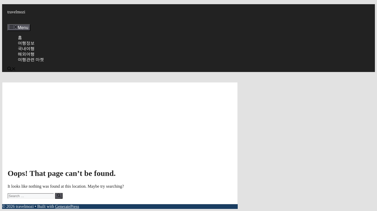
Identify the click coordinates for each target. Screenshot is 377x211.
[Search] (59, 196)
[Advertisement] (120, 127)
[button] (11, 69)
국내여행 (26, 48)
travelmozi (16, 12)
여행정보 (26, 43)
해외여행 (26, 54)
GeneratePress (67, 206)
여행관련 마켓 (31, 59)
